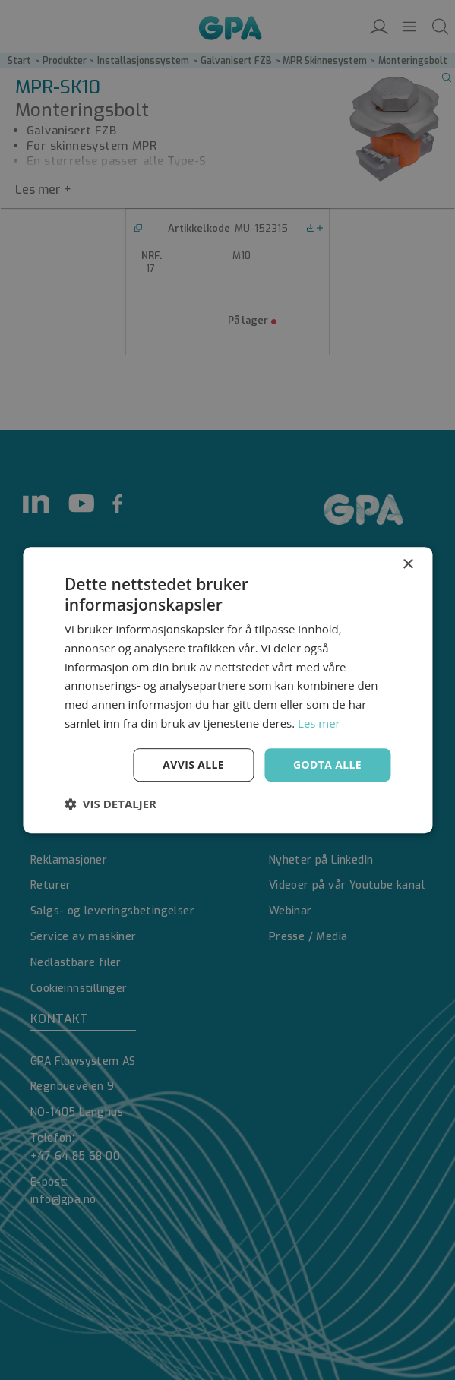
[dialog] (227, 690)
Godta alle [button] (327, 764)
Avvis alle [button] (193, 764)
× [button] (407, 564)
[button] (110, 803)
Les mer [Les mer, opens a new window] (319, 723)
